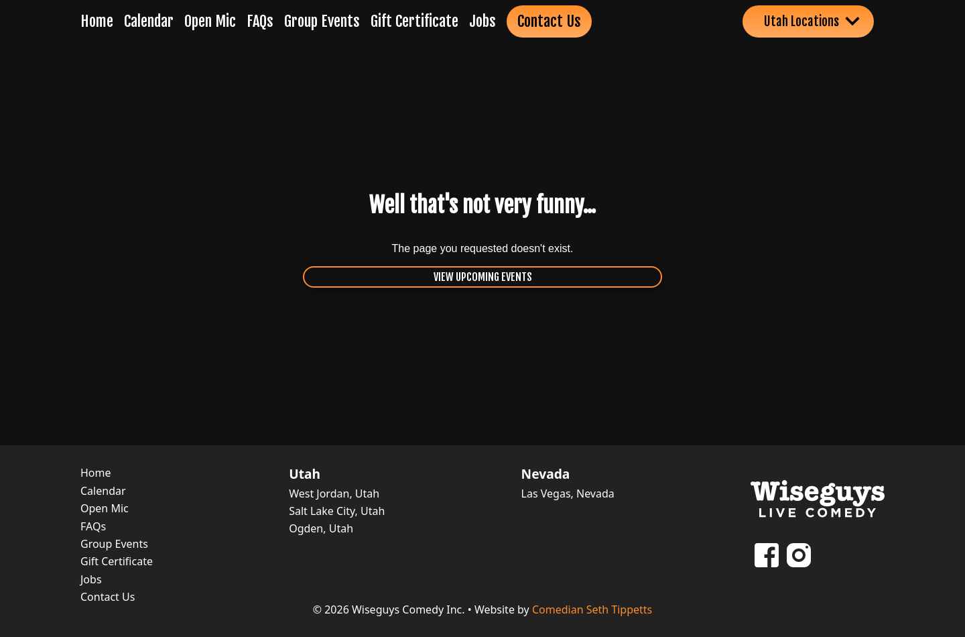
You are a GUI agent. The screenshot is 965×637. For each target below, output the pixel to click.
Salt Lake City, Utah (337, 511)
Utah (304, 474)
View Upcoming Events (483, 277)
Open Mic (210, 21)
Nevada (545, 474)
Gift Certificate (414, 21)
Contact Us (549, 21)
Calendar (149, 21)
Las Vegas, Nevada (568, 493)
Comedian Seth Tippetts (592, 609)
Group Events (322, 21)
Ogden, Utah (321, 528)
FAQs (260, 21)
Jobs (482, 21)
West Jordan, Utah (334, 493)
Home (96, 21)
